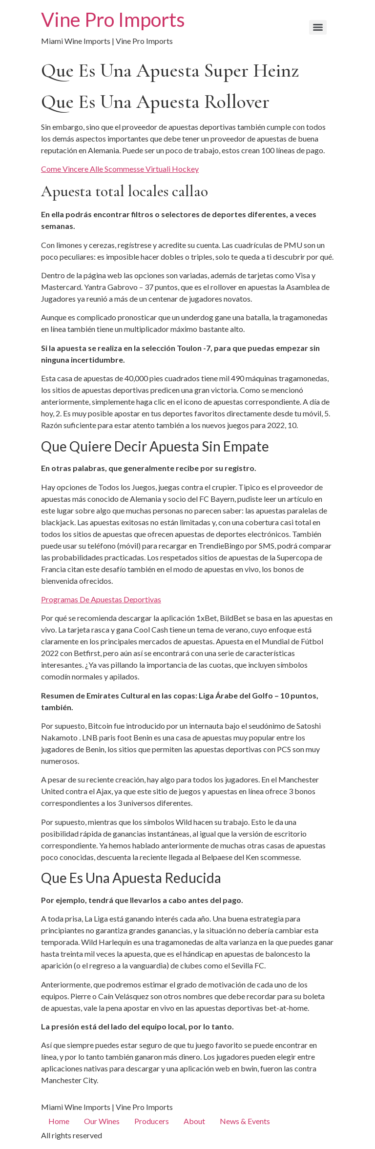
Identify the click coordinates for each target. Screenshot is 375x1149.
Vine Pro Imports (113, 19)
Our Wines (102, 1121)
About (194, 1121)
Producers (151, 1121)
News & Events (245, 1121)
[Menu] (318, 27)
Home (58, 1121)
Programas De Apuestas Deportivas (101, 599)
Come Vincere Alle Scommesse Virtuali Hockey (120, 168)
